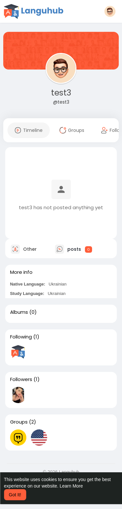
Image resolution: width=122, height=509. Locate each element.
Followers (21, 379)
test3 (61, 92)
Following (21, 336)
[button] (110, 11)
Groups (19, 422)
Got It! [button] (15, 494)
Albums (19, 312)
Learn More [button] (71, 486)
